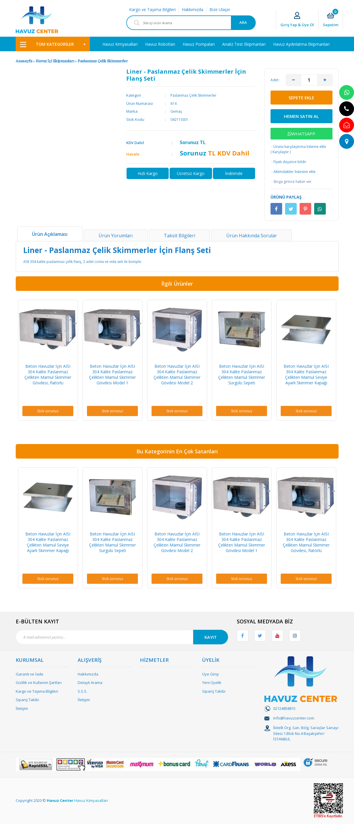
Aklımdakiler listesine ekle (293, 171)
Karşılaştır (281, 151)
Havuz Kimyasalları (91, 800)
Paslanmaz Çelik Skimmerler (103, 61)
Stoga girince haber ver (291, 181)
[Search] (191, 22)
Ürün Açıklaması (49, 234)
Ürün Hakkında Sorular (251, 235)
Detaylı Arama (90, 682)
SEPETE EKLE (301, 97)
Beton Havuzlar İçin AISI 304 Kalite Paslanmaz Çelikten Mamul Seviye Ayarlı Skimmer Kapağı (306, 374)
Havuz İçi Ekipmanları (55, 61)
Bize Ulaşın (219, 9)
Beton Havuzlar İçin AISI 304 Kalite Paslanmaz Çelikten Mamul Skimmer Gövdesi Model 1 (112, 374)
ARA (243, 22)
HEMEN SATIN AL (301, 116)
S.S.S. (82, 691)
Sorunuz (189, 142)
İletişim (22, 708)
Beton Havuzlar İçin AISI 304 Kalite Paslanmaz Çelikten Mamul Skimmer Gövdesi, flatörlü (47, 374)
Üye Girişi (210, 674)
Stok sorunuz (47, 411)
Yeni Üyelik (211, 682)
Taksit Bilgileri (179, 235)
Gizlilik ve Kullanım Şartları (39, 682)
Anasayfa (24, 61)
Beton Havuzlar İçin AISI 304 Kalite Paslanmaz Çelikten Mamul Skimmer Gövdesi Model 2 (177, 374)
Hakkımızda (192, 9)
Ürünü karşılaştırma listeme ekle (298, 146)
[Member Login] (297, 20)
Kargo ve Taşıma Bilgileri (152, 9)
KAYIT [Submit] (210, 637)
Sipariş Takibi (27, 699)
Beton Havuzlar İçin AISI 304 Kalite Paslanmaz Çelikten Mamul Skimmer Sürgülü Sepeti (241, 374)
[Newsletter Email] (122, 637)
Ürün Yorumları (116, 235)
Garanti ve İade (29, 674)
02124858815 (284, 708)
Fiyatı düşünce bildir (288, 162)
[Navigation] (53, 44)
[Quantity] (309, 80)
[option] (48, 360)
